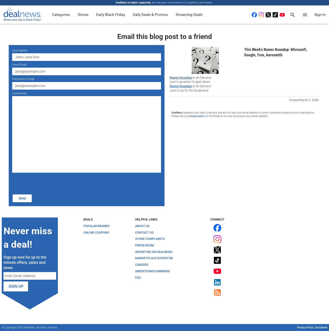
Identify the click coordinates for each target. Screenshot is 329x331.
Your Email (19, 64)
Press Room (144, 245)
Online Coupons (96, 232)
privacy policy (197, 116)
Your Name (19, 50)
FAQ (138, 277)
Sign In (320, 14)
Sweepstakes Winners (152, 271)
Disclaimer (321, 327)
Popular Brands (96, 226)
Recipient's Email (23, 79)
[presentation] (45, 182)
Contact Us (144, 232)
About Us (142, 226)
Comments (19, 93)
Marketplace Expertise (154, 258)
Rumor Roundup (181, 77)
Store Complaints (149, 239)
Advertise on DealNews (153, 252)
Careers (141, 264)
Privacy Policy (305, 327)
